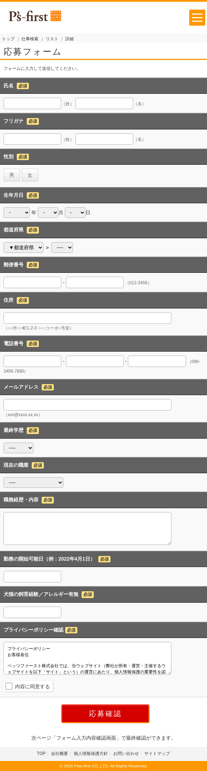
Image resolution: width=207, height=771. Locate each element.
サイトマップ (157, 753)
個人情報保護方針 (91, 753)
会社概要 (59, 753)
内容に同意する (32, 686)
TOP (41, 753)
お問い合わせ (126, 753)
